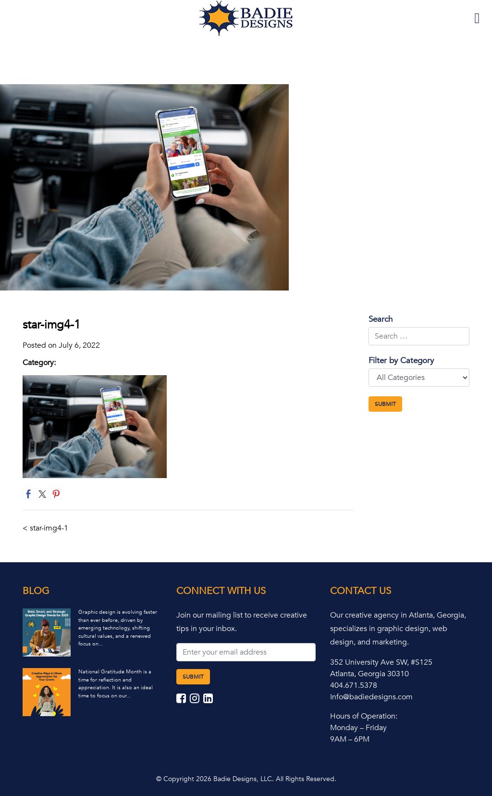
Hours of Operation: (363, 716)
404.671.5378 (353, 685)
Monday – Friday (358, 727)
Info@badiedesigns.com (371, 697)
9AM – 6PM (349, 739)
